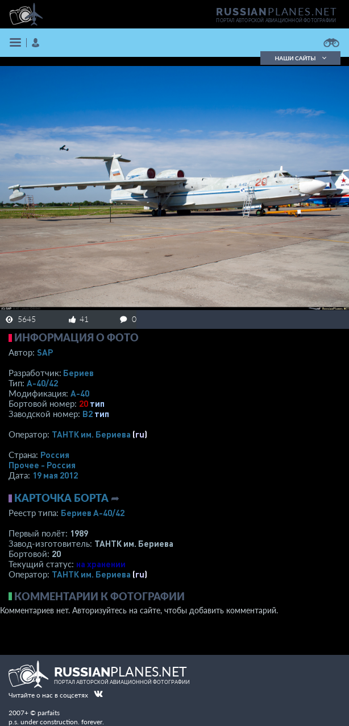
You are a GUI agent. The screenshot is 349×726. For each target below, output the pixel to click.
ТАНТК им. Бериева (91, 434)
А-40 (79, 393)
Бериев (78, 373)
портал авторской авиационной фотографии (276, 20)
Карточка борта (61, 498)
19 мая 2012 (55, 475)
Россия (54, 454)
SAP (45, 352)
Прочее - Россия (42, 465)
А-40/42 (42, 383)
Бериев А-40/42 (92, 513)
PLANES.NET (277, 11)
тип (97, 403)
